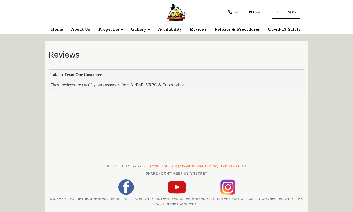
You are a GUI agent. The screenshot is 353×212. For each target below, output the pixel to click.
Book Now (286, 12)
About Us (80, 29)
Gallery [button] (140, 29)
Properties (109, 29)
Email (255, 12)
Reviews (198, 29)
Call (233, 12)
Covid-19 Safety (284, 29)
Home (57, 29)
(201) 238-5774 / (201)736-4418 (168, 166)
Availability (170, 29)
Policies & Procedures (237, 29)
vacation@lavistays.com (222, 166)
